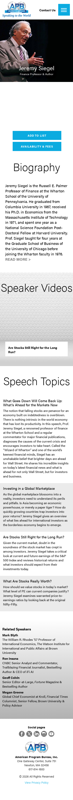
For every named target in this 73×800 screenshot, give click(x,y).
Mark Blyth (10, 635)
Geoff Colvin (10, 677)
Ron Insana (10, 658)
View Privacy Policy (36, 782)
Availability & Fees (37, 146)
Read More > (18, 259)
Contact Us (47, 10)
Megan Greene (13, 692)
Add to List (37, 135)
